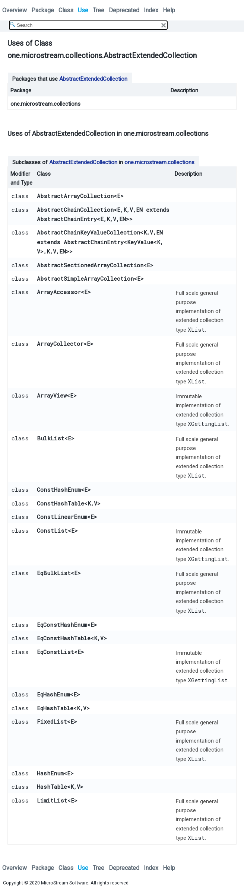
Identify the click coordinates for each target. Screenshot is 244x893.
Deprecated (124, 10)
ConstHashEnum (59, 489)
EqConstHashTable (64, 638)
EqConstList (55, 652)
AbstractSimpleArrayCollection (85, 278)
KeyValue (140, 242)
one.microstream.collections (45, 104)
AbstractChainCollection (75, 209)
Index (151, 10)
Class (65, 10)
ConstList (52, 530)
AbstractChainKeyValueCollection (88, 232)
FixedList (52, 721)
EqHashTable (55, 708)
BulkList (50, 438)
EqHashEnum (53, 694)
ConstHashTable (60, 503)
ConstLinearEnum (62, 516)
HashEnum (50, 773)
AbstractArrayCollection (75, 196)
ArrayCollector (60, 343)
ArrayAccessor (59, 292)
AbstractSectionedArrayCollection (90, 265)
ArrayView (52, 395)
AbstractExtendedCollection (93, 79)
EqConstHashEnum (62, 624)
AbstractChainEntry (67, 219)
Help (169, 10)
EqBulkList (54, 573)
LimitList (52, 800)
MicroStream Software (64, 883)
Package (42, 10)
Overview (14, 10)
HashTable (52, 786)
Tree (98, 10)
